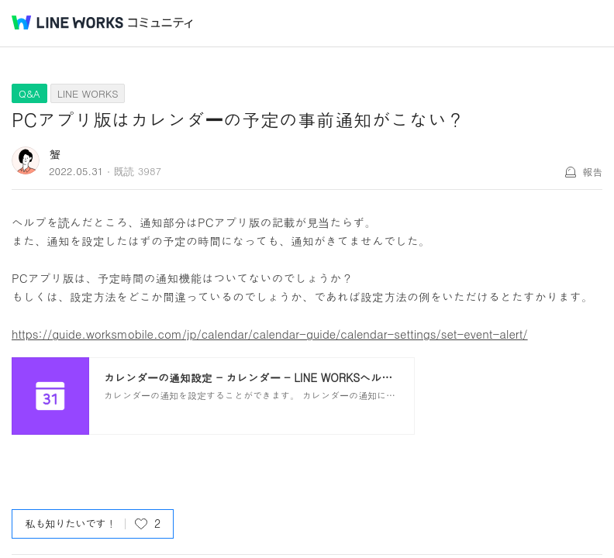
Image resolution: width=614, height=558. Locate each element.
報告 (592, 171)
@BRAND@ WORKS (67, 22)
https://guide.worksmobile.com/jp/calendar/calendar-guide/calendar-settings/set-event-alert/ (270, 334)
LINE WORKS (88, 93)
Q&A (29, 93)
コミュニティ (160, 23)
